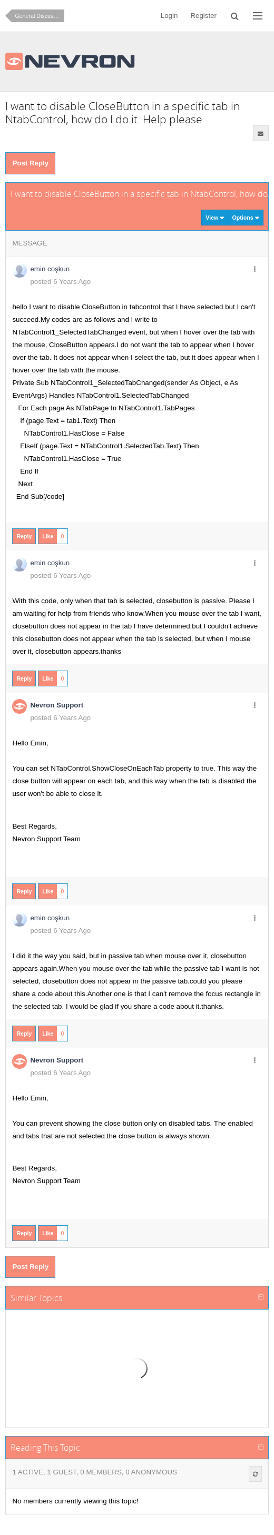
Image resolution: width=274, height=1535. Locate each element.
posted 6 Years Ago (60, 282)
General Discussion (39, 16)
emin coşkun (50, 269)
